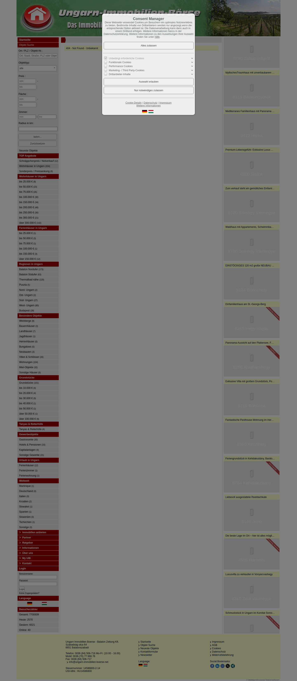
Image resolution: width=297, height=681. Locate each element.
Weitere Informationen (148, 105)
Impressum (165, 102)
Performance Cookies (121, 66)
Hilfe (157, 36)
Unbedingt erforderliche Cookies (126, 58)
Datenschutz (150, 102)
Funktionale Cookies (120, 62)
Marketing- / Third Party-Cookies (127, 70)
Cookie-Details (133, 102)
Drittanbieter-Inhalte (120, 74)
